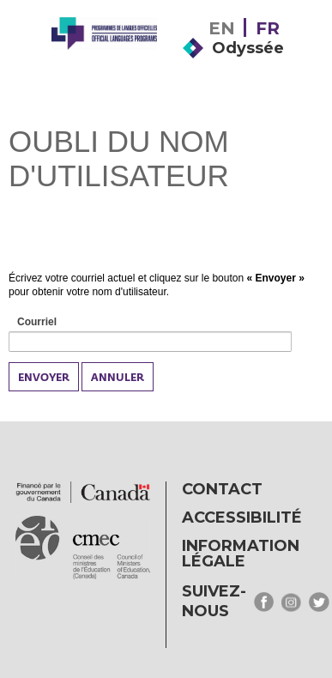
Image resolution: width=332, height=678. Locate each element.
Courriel (56, 322)
